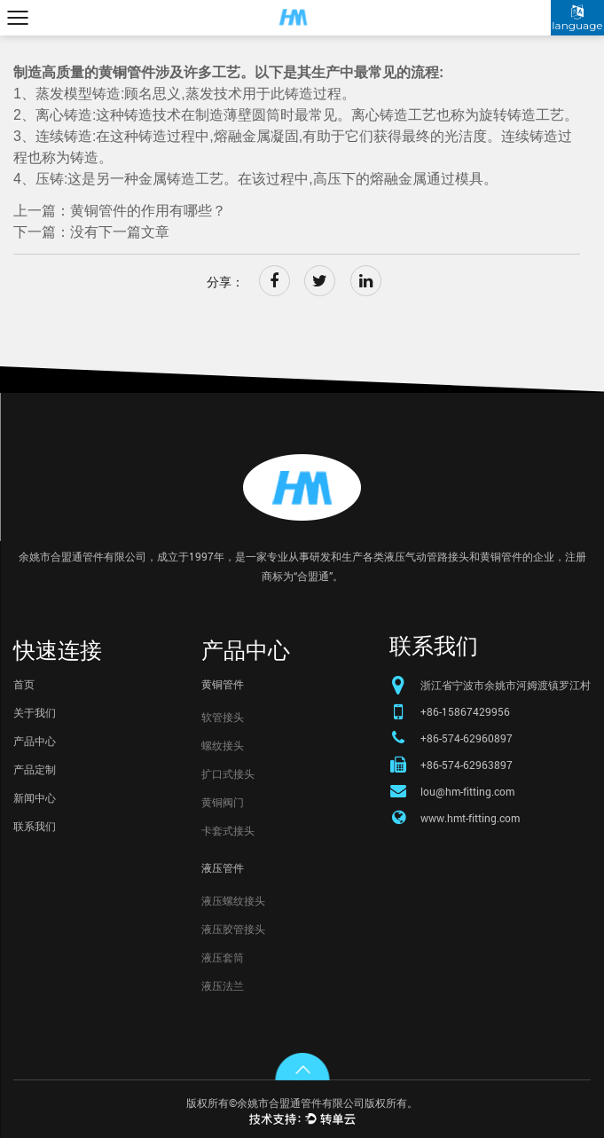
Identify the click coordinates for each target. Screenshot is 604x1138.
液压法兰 (222, 985)
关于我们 (34, 712)
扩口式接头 (228, 773)
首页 (24, 684)
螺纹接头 (222, 745)
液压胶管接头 (233, 929)
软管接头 (222, 717)
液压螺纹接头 (233, 900)
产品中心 (34, 740)
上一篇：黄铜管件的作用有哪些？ (119, 210)
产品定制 (34, 769)
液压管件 (222, 867)
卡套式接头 (228, 830)
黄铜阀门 (222, 802)
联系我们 (34, 825)
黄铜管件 (222, 684)
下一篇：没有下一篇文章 (91, 232)
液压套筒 (222, 957)
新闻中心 (34, 797)
